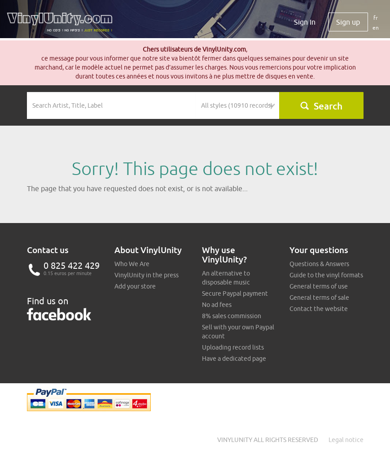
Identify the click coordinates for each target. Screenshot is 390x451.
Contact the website (318, 308)
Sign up (348, 22)
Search (321, 106)
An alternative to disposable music (226, 278)
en (375, 27)
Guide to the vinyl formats (326, 275)
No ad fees (217, 304)
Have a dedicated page (234, 358)
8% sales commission (231, 316)
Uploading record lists (233, 347)
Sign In (305, 22)
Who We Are (131, 263)
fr (375, 17)
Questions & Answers (319, 263)
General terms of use (318, 286)
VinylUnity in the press (146, 275)
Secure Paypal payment (235, 293)
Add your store (135, 286)
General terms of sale (319, 297)
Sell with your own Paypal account (238, 332)
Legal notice (346, 439)
